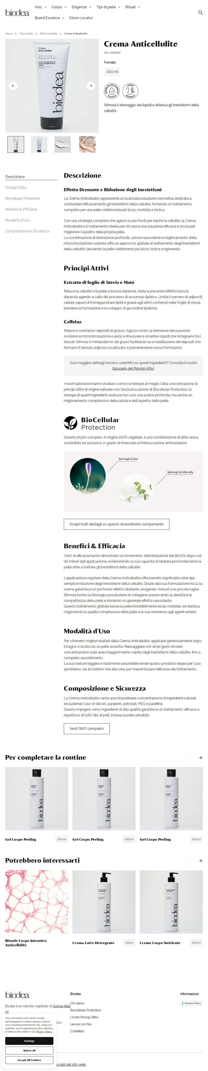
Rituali (132, 7)
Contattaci (77, 1031)
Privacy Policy (193, 1003)
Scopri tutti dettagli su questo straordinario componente (116, 524)
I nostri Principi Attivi (84, 1017)
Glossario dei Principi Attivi (133, 368)
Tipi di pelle (108, 7)
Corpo (59, 7)
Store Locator (81, 18)
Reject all (29, 1050)
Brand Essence (49, 18)
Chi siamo (77, 1003)
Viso (40, 7)
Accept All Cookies (29, 1059)
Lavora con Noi (81, 1024)
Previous (190, 757)
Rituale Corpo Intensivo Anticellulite (26, 942)
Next (200, 757)
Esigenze (81, 7)
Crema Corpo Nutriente (160, 943)
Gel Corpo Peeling (20, 839)
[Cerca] (200, 12)
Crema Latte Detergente (94, 943)
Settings (29, 1040)
